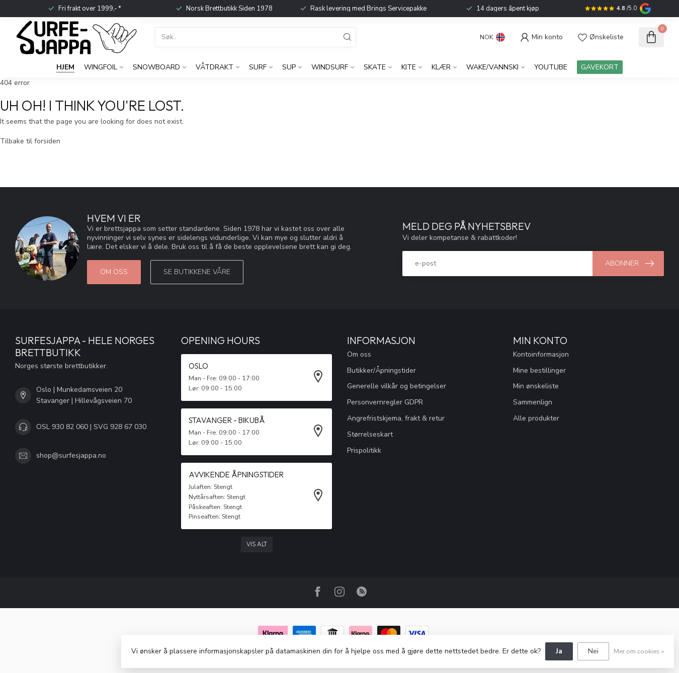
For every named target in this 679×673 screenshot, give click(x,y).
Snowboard (156, 67)
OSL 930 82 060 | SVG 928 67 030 (91, 427)
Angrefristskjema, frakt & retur (396, 418)
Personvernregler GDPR (385, 402)
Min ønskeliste (536, 386)
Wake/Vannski (492, 67)
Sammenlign (532, 402)
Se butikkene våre (196, 272)
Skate (375, 67)
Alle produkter (536, 418)
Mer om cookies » (639, 651)
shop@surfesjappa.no (71, 455)
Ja (559, 651)
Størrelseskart (370, 434)
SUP (289, 67)
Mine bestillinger (539, 370)
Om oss (114, 272)
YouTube (550, 67)
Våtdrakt (214, 67)
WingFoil (100, 67)
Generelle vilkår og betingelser (396, 386)
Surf (258, 67)
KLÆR (441, 67)
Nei (593, 651)
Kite (408, 67)
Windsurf (329, 67)
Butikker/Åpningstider (381, 370)
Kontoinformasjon (541, 354)
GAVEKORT (600, 67)
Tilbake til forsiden (30, 141)
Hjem (65, 67)
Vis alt (256, 544)
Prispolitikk (364, 450)
